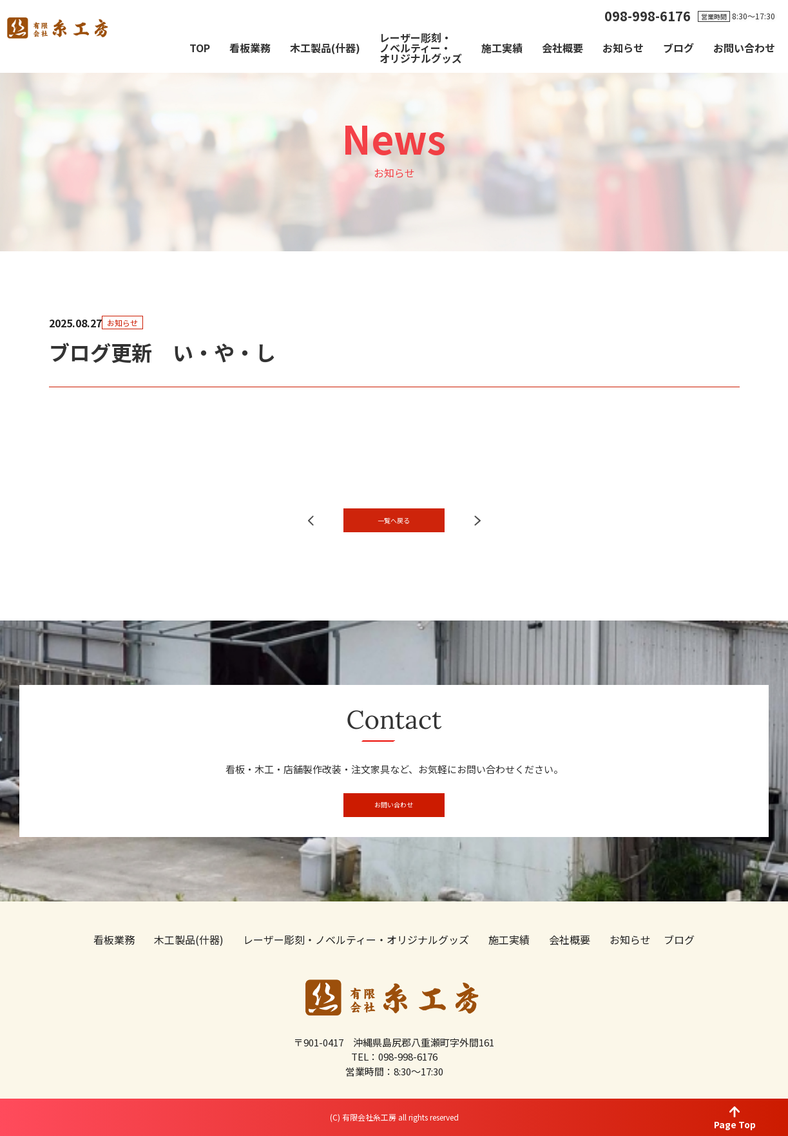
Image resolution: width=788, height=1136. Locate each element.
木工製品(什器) (325, 48)
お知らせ (623, 48)
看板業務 (250, 48)
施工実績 (502, 48)
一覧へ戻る (394, 545)
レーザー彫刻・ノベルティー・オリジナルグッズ (421, 47)
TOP (199, 48)
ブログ (678, 48)
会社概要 (562, 48)
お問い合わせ (744, 48)
